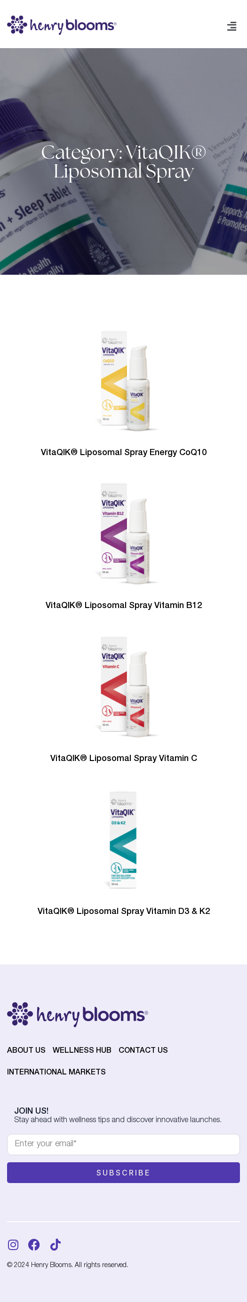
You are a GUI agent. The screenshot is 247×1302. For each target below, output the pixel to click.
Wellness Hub (82, 1051)
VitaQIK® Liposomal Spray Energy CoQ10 (124, 453)
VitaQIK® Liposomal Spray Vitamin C (123, 759)
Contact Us (143, 1051)
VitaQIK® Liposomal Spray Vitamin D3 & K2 (124, 912)
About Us (26, 1051)
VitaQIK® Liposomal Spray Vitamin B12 (124, 606)
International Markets (56, 1073)
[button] (232, 26)
